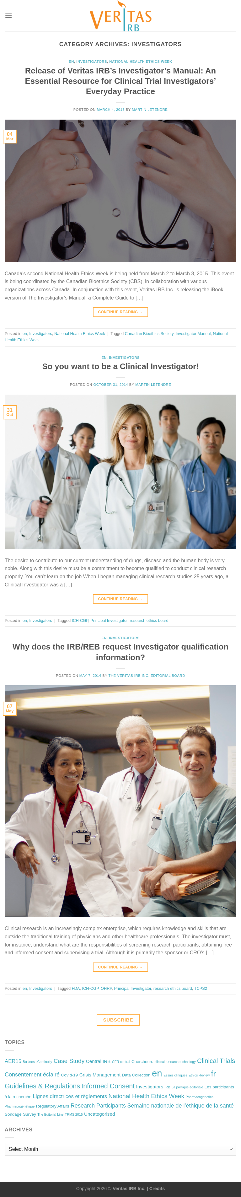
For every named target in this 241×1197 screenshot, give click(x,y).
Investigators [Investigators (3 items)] (149, 1086)
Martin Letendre (150, 109)
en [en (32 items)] (157, 1073)
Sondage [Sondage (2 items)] (13, 1114)
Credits (157, 1188)
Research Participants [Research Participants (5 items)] (98, 1106)
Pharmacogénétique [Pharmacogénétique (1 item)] (20, 1106)
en (71, 61)
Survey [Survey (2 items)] (29, 1114)
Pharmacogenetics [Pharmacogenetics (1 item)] (199, 1097)
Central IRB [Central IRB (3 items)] (98, 1061)
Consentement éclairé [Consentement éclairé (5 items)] (32, 1074)
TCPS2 (200, 988)
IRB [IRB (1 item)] (167, 1087)
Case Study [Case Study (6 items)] (69, 1061)
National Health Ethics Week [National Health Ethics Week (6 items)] (146, 1096)
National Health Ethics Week (140, 61)
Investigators (91, 61)
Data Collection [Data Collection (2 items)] (136, 1075)
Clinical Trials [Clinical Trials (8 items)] (216, 1060)
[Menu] (8, 15)
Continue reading (120, 312)
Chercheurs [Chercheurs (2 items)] (142, 1061)
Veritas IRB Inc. (129, 1188)
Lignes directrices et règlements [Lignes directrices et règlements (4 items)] (70, 1096)
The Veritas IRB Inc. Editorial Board (147, 675)
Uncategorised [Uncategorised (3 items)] (99, 1114)
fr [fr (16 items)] (213, 1073)
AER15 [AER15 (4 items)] (13, 1061)
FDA (76, 988)
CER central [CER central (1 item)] (121, 1062)
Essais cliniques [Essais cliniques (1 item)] (175, 1075)
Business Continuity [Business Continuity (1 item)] (37, 1062)
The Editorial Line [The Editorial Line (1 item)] (50, 1114)
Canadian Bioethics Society (149, 333)
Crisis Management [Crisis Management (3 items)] (99, 1074)
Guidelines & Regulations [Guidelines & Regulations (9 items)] (42, 1086)
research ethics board (149, 620)
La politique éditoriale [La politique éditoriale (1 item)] (187, 1087)
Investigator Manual (193, 333)
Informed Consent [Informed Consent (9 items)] (108, 1086)
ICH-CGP (80, 620)
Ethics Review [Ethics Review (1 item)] (199, 1075)
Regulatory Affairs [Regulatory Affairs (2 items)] (52, 1106)
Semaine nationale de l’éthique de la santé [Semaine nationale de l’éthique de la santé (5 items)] (180, 1106)
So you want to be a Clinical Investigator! (120, 366)
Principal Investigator (108, 620)
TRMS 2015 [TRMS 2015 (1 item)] (74, 1114)
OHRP (106, 988)
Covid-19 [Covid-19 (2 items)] (69, 1075)
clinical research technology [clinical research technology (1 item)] (175, 1062)
